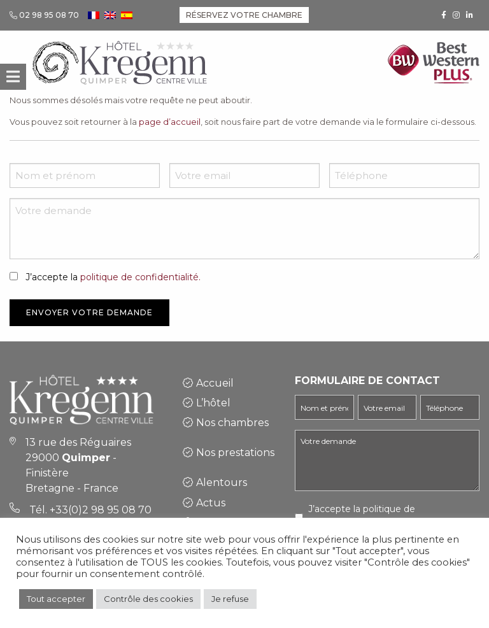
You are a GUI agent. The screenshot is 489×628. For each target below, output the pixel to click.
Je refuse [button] (230, 599)
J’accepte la (113, 277)
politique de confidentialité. (140, 277)
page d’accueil (170, 122)
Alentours (221, 482)
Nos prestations (235, 452)
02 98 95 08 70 (49, 15)
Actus (210, 503)
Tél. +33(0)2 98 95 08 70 (90, 510)
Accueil (215, 383)
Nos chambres (232, 423)
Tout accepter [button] (56, 599)
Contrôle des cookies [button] (148, 599)
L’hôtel (213, 403)
